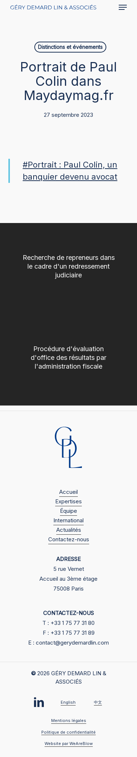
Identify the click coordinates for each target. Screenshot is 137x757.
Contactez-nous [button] (68, 539)
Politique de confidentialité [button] (68, 732)
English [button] (68, 702)
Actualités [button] (68, 529)
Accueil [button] (68, 491)
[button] (123, 7)
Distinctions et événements (70, 47)
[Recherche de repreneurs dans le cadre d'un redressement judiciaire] (68, 268)
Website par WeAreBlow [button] (69, 743)
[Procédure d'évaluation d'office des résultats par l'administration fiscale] (68, 360)
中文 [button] (98, 702)
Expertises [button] (68, 501)
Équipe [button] (68, 510)
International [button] (68, 520)
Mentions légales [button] (68, 720)
